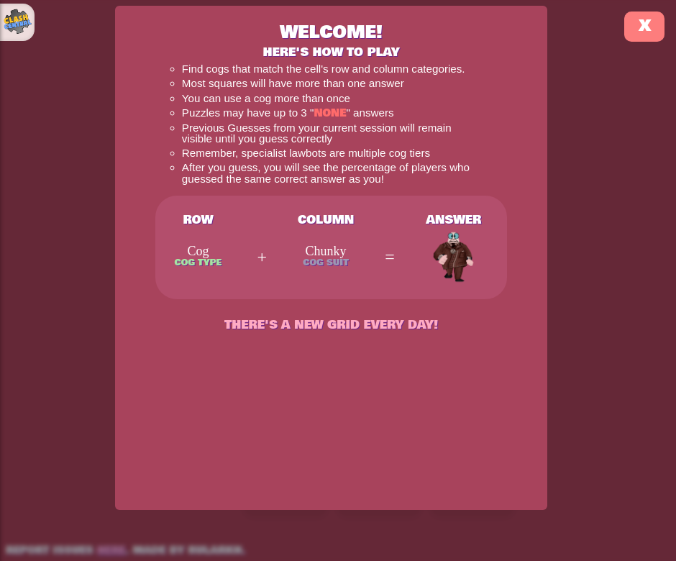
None (330, 113)
